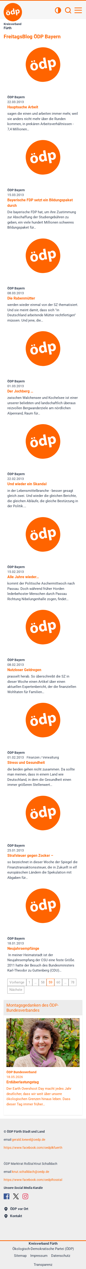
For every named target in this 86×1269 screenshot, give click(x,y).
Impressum (38, 1256)
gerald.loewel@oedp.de (28, 1139)
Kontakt (13, 1216)
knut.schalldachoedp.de (30, 1172)
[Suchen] (68, 10)
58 (42, 982)
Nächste (15, 990)
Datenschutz (60, 1256)
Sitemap (20, 1256)
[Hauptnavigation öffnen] (78, 10)
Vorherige (16, 982)
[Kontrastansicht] (58, 10)
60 (58, 982)
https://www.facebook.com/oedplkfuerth (33, 1147)
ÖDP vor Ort (16, 1209)
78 (72, 982)
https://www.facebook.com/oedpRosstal (33, 1180)
